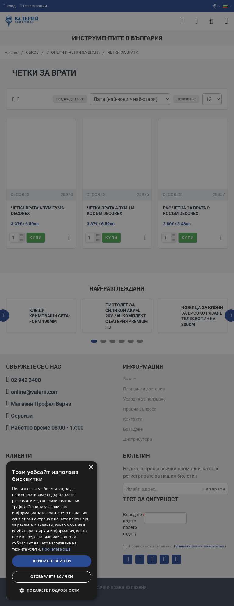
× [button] (90, 467)
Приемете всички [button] (52, 561)
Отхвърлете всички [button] (51, 576)
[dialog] (52, 530)
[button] (51, 590)
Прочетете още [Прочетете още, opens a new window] (56, 549)
